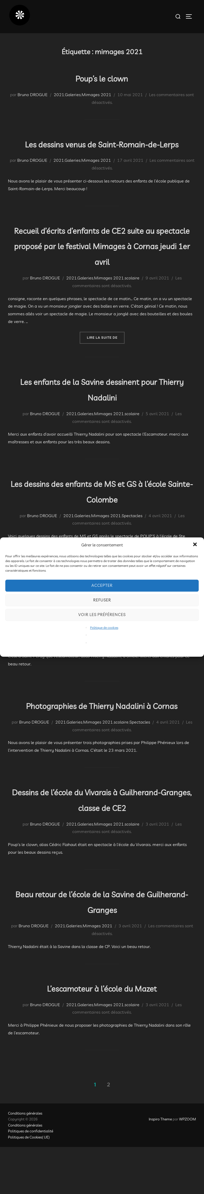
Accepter (102, 585)
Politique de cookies (104, 628)
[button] (195, 545)
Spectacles (132, 531)
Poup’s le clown (101, 77)
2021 (59, 94)
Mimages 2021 (96, 94)
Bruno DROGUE (33, 94)
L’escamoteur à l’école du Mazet (101, 1034)
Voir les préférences (102, 614)
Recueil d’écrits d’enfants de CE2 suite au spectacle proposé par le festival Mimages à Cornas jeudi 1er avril (102, 260)
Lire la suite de (106, 352)
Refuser (102, 599)
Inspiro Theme (160, 1166)
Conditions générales (25, 1160)
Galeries (73, 94)
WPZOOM (187, 1166)
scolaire (132, 293)
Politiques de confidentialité (30, 1178)
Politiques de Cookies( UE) (29, 1184)
